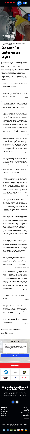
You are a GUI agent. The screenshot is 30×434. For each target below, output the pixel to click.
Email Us (26, 418)
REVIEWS (10, 44)
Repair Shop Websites (14, 424)
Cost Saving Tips (4, 332)
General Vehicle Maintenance (7, 333)
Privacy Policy (17, 425)
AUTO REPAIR (4, 411)
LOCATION (3, 415)
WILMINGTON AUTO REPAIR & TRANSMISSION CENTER (14, 43)
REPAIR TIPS (4, 413)
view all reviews (15, 355)
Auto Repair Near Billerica (6, 335)
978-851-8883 (12, 392)
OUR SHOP (5, 44)
